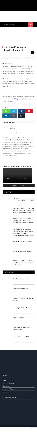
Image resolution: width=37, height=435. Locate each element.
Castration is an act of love (20, 288)
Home (4, 380)
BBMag (6, 58)
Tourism (32, 58)
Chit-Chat (26, 58)
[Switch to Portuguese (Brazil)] (18, 429)
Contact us (6, 392)
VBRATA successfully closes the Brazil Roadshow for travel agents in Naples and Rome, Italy (23, 263)
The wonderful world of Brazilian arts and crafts (23, 299)
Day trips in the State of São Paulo (22, 241)
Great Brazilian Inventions (20, 279)
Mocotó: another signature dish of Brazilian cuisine (22, 328)
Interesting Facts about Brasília (21, 308)
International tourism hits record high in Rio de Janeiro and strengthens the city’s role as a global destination (23, 210)
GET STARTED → (18, 185)
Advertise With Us (8, 389)
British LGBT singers (18, 317)
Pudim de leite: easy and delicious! (22, 337)
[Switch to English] (13, 429)
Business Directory (8, 383)
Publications (6, 386)
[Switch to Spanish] (23, 429)
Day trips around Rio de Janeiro (22, 251)
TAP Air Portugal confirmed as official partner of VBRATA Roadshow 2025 (23, 200)
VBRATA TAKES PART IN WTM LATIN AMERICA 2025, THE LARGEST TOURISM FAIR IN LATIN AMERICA (23, 221)
